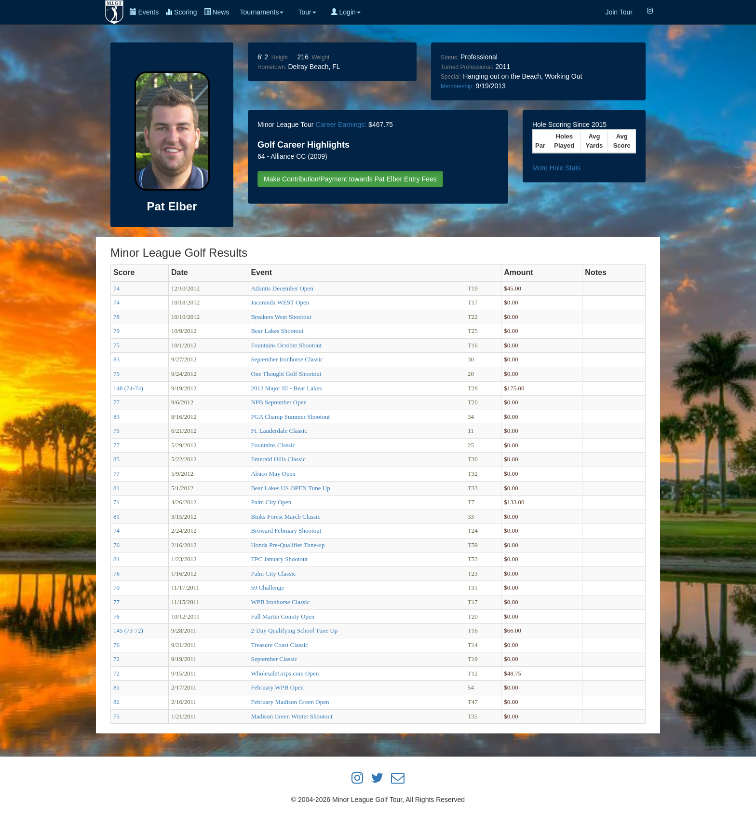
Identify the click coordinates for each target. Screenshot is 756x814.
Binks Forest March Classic (285, 516)
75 (116, 345)
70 (116, 587)
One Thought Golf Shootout (286, 373)
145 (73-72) (128, 630)
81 (116, 488)
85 (116, 459)
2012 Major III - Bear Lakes (286, 388)
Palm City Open (271, 502)
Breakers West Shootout (281, 316)
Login (346, 12)
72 (116, 658)
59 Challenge (267, 587)
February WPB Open (277, 687)
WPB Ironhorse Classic (280, 602)
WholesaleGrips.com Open (285, 673)
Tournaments (262, 12)
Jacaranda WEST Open (280, 302)
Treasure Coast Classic (279, 644)
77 (116, 402)
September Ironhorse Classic (287, 359)
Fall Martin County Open (282, 616)
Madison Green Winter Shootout (291, 716)
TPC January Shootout (279, 559)
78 (116, 316)
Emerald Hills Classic (278, 459)
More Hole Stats (556, 168)
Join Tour (619, 12)
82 (116, 701)
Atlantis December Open (282, 288)
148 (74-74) (128, 388)
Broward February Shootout (286, 530)
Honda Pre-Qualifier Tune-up (287, 545)
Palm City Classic (273, 573)
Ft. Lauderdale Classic (279, 430)
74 (116, 288)
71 (116, 502)
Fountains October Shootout (286, 345)
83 (116, 359)
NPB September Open (279, 402)
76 (116, 545)
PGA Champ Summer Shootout (290, 416)
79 (116, 330)
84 (116, 559)
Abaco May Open (273, 473)
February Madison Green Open (290, 701)
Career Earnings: (340, 124)
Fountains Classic (273, 445)
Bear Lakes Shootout (277, 330)
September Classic (274, 658)
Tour (307, 12)
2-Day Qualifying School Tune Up (294, 630)
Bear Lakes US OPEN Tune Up (290, 488)
